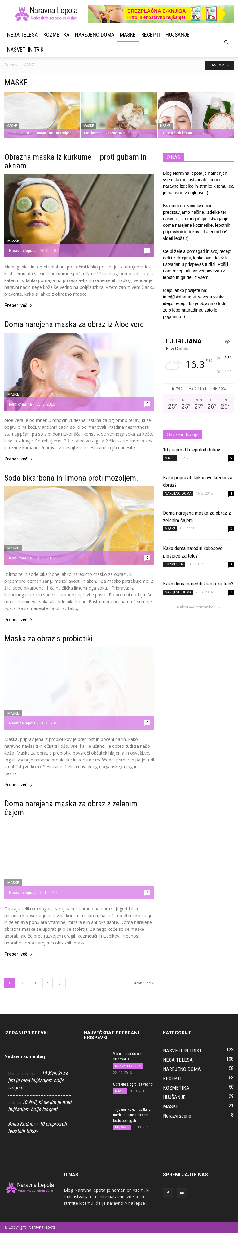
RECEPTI (150, 34)
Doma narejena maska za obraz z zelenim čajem (70, 808)
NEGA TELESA (22, 34)
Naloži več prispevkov (198, 607)
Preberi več (18, 305)
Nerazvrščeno (177, 1116)
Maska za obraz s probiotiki (48, 638)
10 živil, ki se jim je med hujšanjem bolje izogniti (38, 1080)
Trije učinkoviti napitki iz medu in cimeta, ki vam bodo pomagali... (132, 1115)
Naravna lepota (22, 251)
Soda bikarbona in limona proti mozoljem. (71, 477)
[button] (226, 42)
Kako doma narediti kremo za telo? (198, 584)
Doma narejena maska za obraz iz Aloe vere (74, 324)
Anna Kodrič (20, 1124)
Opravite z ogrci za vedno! (133, 1084)
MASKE (128, 34)
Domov (10, 64)
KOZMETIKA (56, 34)
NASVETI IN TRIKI (26, 49)
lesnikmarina (20, 404)
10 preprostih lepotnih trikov (191, 449)
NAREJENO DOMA (94, 34)
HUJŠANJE (177, 34)
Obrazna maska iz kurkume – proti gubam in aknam (75, 161)
